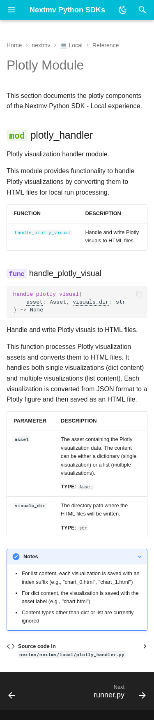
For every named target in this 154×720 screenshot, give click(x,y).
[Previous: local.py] (12, 693)
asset (34, 301)
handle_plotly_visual (43, 232)
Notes (30, 556)
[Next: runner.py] (118, 693)
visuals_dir (91, 301)
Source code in (72, 650)
